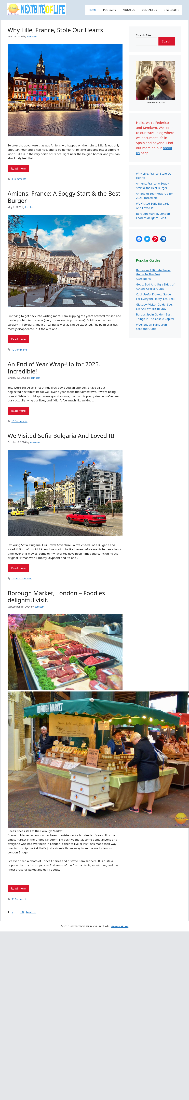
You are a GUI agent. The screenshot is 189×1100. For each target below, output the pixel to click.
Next (31, 912)
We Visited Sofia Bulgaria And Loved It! (61, 436)
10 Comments (19, 421)
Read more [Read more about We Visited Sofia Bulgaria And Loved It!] (18, 568)
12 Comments (19, 349)
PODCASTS (109, 9)
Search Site (143, 35)
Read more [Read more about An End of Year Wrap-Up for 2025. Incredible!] (18, 411)
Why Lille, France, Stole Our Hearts (55, 30)
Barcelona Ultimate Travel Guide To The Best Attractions (153, 274)
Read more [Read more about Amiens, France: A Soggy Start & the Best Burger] (18, 339)
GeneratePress (119, 926)
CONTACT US (149, 9)
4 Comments (18, 178)
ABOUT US (129, 9)
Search (166, 41)
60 (22, 912)
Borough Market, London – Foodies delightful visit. (56, 596)
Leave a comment (21, 578)
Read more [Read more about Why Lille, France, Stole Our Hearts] (18, 168)
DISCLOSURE (171, 9)
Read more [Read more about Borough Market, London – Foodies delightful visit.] (18, 888)
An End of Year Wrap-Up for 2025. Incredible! (54, 367)
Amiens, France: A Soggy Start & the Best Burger (64, 196)
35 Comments (19, 899)
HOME (92, 9)
